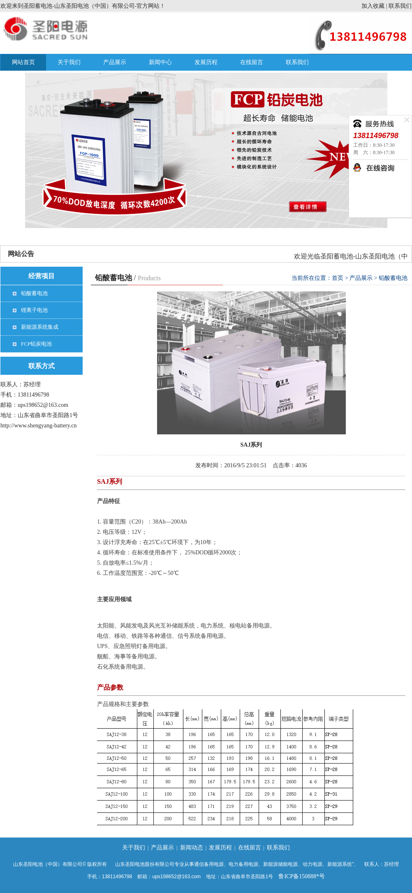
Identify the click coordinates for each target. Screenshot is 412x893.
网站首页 (23, 62)
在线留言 (251, 62)
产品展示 (114, 62)
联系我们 (400, 6)
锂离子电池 (34, 310)
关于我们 (69, 62)
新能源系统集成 (39, 327)
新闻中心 (160, 62)
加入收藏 (372, 6)
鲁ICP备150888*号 (301, 876)
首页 (337, 278)
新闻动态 (191, 848)
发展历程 (206, 62)
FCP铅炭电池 (36, 344)
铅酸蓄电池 (34, 293)
